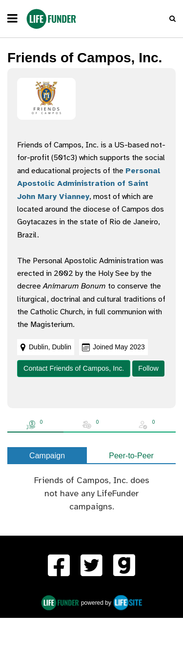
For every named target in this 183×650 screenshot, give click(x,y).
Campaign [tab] (47, 455)
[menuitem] (59, 567)
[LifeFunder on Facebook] (59, 567)
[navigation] (12, 19)
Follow (148, 368)
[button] (172, 19)
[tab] (35, 425)
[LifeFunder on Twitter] (91, 567)
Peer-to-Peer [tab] (131, 455)
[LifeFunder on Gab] (124, 567)
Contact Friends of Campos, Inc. (73, 368)
